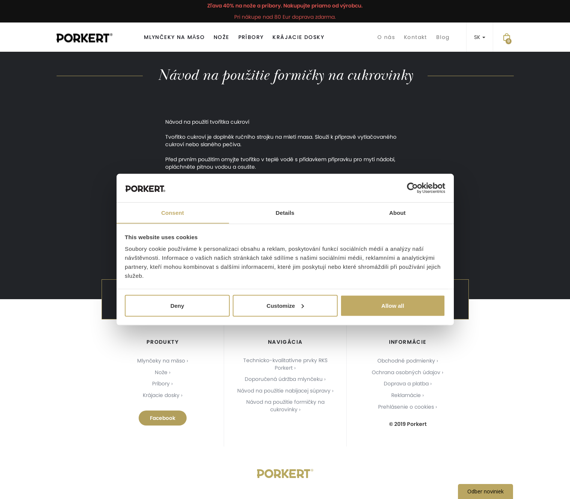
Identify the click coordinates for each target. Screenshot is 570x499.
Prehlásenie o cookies (406, 405)
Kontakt (415, 37)
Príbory (251, 37)
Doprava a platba (406, 383)
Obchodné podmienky (406, 360)
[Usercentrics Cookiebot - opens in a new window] (412, 187)
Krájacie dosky (298, 37)
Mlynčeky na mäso (174, 37)
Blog (443, 37)
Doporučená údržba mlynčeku (283, 379)
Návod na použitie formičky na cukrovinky (285, 405)
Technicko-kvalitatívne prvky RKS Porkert (285, 364)
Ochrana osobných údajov (406, 372)
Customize (285, 306)
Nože (221, 37)
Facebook (162, 417)
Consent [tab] (172, 212)
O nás (386, 37)
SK (479, 37)
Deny (177, 306)
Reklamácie (406, 394)
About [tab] (397, 212)
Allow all (392, 306)
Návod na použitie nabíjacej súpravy (284, 390)
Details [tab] (285, 212)
